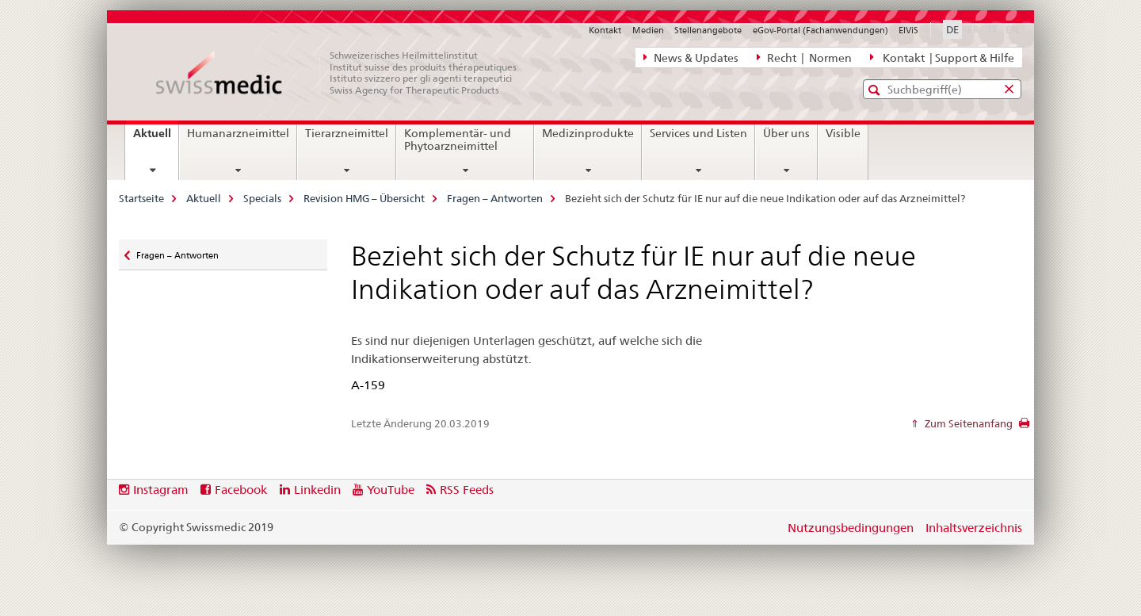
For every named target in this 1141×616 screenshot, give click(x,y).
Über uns (786, 133)
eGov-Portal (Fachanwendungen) (820, 30)
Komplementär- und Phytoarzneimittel (457, 139)
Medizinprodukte (588, 133)
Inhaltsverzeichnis (973, 527)
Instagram (161, 489)
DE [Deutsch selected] (952, 29)
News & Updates (690, 57)
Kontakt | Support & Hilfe (942, 57)
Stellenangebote (708, 30)
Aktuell (155, 138)
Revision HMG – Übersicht (364, 198)
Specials (262, 198)
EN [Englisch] (1014, 28)
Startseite (141, 198)
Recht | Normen (804, 57)
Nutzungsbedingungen (851, 527)
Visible (843, 133)
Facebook (241, 489)
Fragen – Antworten (495, 198)
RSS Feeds (467, 489)
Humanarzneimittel (238, 133)
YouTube (390, 489)
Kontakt (605, 30)
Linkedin (317, 489)
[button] (876, 90)
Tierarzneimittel (346, 133)
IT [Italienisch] (994, 28)
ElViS (908, 30)
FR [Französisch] (975, 28)
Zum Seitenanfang (967, 423)
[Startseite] (344, 73)
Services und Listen (698, 133)
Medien (648, 30)
